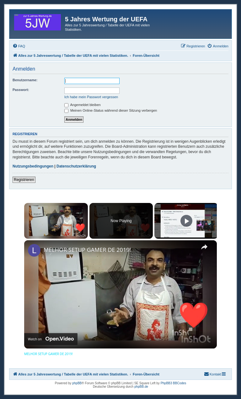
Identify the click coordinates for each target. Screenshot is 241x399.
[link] (34, 250)
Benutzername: (25, 80)
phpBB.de (141, 386)
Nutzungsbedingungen (33, 166)
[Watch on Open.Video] (51, 339)
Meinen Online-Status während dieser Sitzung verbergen (110, 110)
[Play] (186, 221)
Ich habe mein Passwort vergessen (91, 97)
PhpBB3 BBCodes (173, 383)
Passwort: (21, 90)
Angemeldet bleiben (82, 105)
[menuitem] (19, 46)
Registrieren (24, 180)
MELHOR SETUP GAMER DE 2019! (87, 249)
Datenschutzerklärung (76, 166)
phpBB (77, 383)
